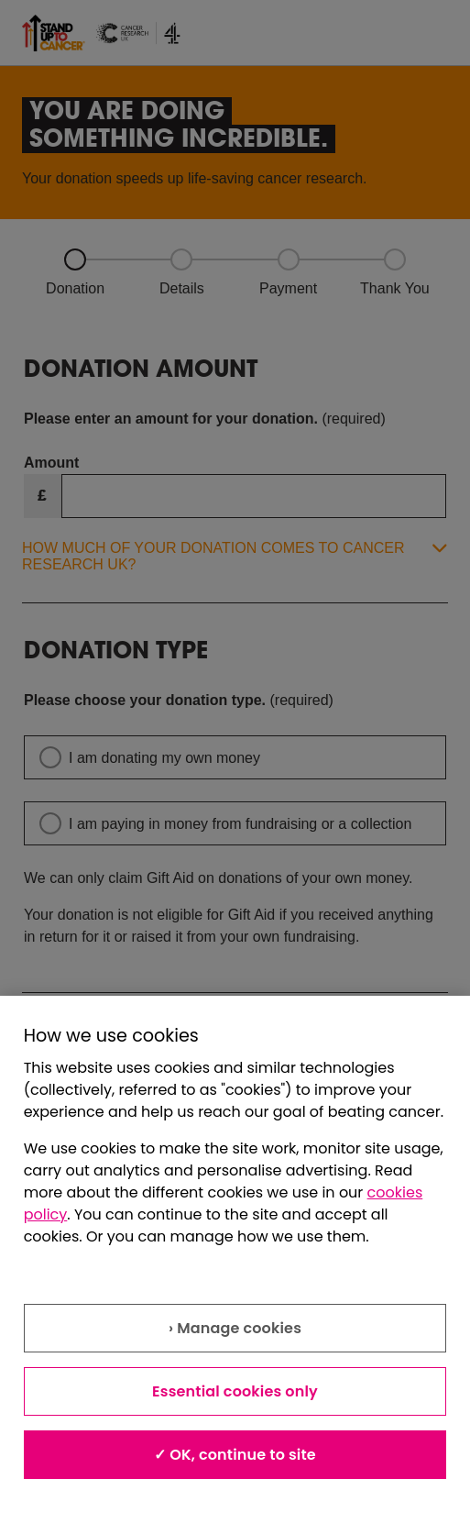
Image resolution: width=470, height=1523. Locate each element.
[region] (235, 1259)
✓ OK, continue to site (235, 1454)
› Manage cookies (235, 1328)
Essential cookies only (235, 1391)
